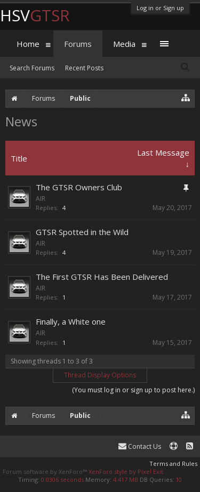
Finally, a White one (71, 321)
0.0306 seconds (62, 479)
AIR (40, 198)
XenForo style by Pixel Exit (126, 471)
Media (124, 43)
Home (28, 43)
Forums (78, 43)
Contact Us (139, 446)
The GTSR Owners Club (79, 187)
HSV (35, 15)
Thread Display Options (100, 375)
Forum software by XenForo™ (46, 471)
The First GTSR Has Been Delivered (102, 276)
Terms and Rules (173, 463)
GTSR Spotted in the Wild (82, 232)
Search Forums (32, 67)
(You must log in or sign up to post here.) (133, 389)
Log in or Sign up (160, 8)
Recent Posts (84, 67)
